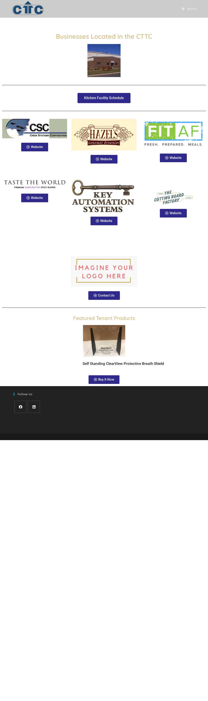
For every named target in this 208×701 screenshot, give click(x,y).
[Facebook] (20, 407)
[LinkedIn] (34, 407)
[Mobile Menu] (190, 9)
